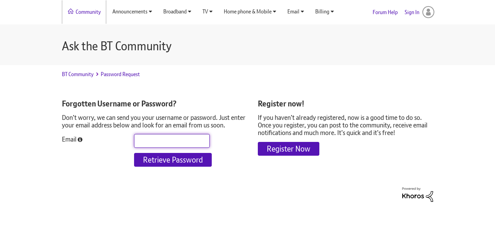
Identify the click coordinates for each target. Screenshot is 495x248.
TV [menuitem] (205, 11)
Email (69, 139)
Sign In (412, 12)
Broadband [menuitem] (175, 11)
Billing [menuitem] (322, 11)
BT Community (78, 74)
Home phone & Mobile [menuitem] (248, 11)
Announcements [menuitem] (129, 11)
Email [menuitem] (293, 11)
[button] (80, 139)
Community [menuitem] (88, 12)
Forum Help (385, 12)
